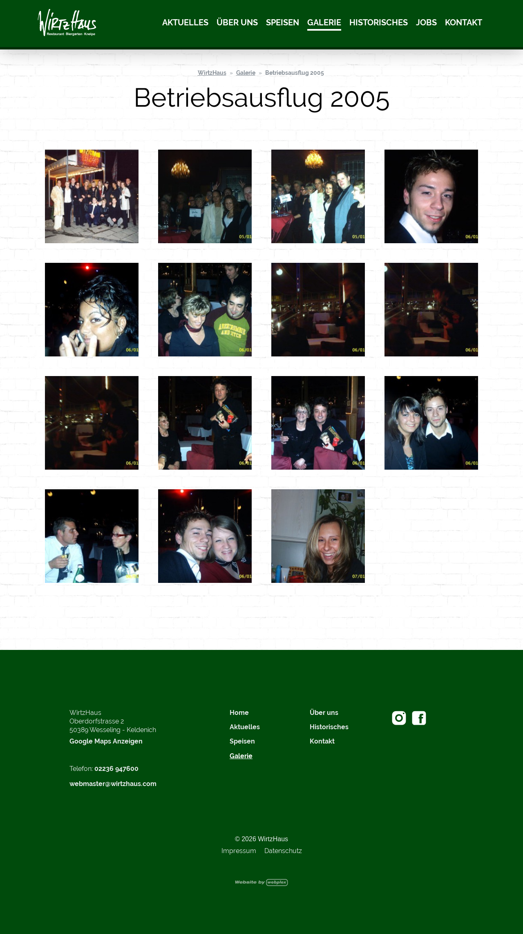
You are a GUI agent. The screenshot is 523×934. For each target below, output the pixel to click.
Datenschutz (283, 851)
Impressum (238, 851)
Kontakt (463, 22)
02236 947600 (116, 769)
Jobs (426, 22)
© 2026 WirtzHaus (261, 838)
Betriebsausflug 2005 (294, 72)
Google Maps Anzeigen (106, 741)
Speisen (282, 22)
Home (239, 713)
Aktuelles (185, 22)
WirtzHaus (212, 72)
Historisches (378, 22)
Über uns (237, 22)
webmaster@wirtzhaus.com (112, 784)
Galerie (324, 22)
